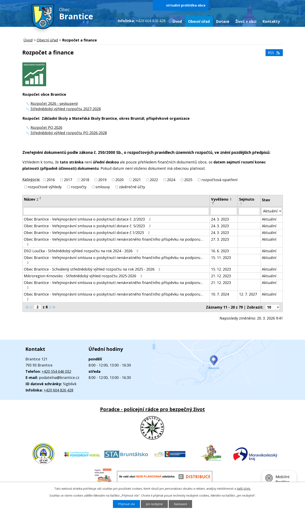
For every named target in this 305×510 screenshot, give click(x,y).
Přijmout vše (126, 504)
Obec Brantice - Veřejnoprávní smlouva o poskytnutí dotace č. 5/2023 (88, 225)
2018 (85, 179)
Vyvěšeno (221, 199)
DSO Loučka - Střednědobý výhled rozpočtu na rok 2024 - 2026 (82, 250)
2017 (68, 179)
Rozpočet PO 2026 (46, 127)
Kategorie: (31, 179)
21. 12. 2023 (221, 275)
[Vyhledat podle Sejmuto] (249, 211)
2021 (137, 179)
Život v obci (245, 21)
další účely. (244, 488)
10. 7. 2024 (220, 294)
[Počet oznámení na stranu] (272, 307)
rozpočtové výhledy (45, 187)
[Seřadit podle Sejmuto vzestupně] (241, 202)
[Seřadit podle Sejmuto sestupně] (241, 204)
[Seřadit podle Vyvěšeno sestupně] (213, 204)
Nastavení (180, 504)
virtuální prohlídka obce (186, 5)
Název (31, 199)
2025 (188, 179)
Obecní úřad (199, 21)
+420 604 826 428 (58, 390)
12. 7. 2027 (248, 294)
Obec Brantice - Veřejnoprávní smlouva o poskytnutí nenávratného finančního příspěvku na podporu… (113, 241)
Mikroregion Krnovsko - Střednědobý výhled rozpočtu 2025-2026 (84, 275)
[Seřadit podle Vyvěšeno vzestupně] (213, 202)
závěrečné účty (132, 187)
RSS (274, 52)
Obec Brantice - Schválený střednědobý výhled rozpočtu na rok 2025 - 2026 (93, 269)
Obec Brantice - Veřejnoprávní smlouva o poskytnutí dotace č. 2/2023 (88, 219)
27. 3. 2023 (220, 239)
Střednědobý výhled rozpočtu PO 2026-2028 (69, 132)
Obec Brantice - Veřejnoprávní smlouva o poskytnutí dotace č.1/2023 (87, 232)
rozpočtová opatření (219, 179)
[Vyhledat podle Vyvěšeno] (223, 211)
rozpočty (78, 187)
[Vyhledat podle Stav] (271, 211)
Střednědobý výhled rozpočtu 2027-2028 (66, 108)
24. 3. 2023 (220, 219)
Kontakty (271, 21)
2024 (171, 179)
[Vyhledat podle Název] (116, 211)
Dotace (222, 21)
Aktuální (269, 219)
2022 (154, 179)
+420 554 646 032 (56, 371)
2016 (51, 179)
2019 (102, 179)
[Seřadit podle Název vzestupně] (40, 197)
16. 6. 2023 (220, 250)
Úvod (177, 21)
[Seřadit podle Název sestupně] (40, 199)
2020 (119, 179)
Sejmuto (246, 199)
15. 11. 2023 (221, 257)
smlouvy (102, 187)
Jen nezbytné (154, 504)
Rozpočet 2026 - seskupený (54, 103)
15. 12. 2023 (221, 269)
